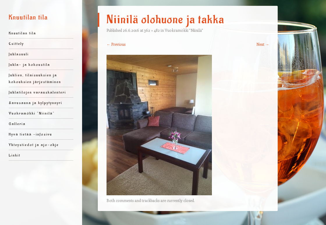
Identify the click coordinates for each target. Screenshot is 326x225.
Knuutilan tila (28, 17)
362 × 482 (152, 30)
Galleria (17, 123)
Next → (262, 44)
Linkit (14, 155)
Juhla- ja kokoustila (29, 64)
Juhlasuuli (19, 54)
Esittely (16, 43)
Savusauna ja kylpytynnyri (35, 102)
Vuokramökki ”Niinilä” (32, 113)
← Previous (116, 44)
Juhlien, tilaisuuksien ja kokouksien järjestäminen (35, 78)
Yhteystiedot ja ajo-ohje (34, 144)
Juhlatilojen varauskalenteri (37, 92)
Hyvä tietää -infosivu (30, 134)
